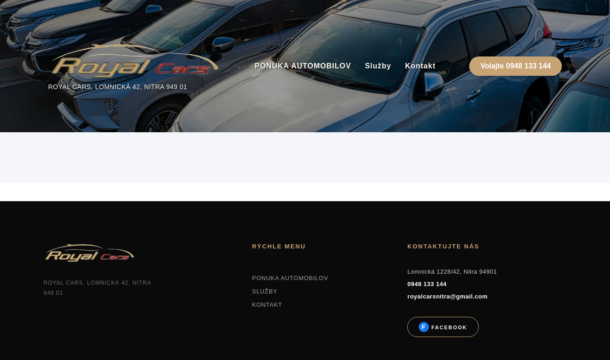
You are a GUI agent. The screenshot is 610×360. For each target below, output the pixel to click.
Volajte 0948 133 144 (515, 66)
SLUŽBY (264, 291)
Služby (378, 66)
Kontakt (420, 66)
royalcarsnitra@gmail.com (447, 296)
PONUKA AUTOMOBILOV (303, 66)
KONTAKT (267, 304)
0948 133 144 (427, 284)
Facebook (448, 327)
